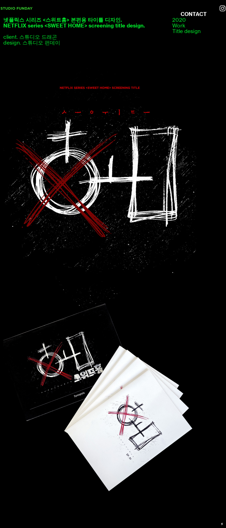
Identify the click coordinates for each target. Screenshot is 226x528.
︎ (222, 8)
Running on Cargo (222, 508)
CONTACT (194, 14)
